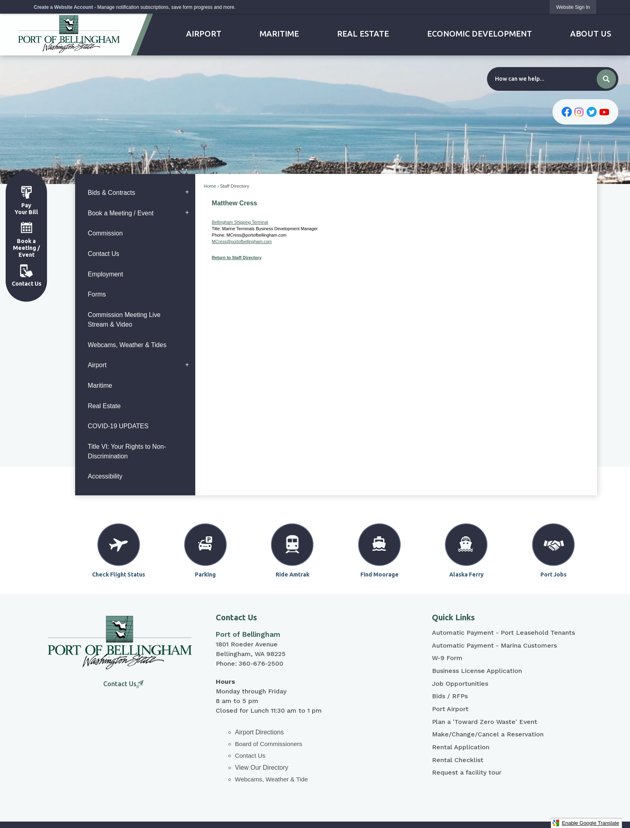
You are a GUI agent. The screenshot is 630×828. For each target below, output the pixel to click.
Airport (97, 365)
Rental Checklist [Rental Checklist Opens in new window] (457, 760)
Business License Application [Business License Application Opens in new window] (477, 671)
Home (210, 186)
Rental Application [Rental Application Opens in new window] (460, 747)
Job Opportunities (460, 683)
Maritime (100, 385)
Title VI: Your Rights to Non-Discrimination (127, 451)
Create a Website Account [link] (63, 7)
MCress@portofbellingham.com (242, 241)
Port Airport (450, 709)
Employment (105, 274)
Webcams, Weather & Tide (271, 779)
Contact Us (103, 253)
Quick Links (453, 617)
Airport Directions (259, 732)
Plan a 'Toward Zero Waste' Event (484, 722)
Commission (105, 233)
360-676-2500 (261, 663)
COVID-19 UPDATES (118, 426)
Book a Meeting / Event (120, 213)
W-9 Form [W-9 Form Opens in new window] (447, 658)
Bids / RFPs (450, 696)
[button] (606, 79)
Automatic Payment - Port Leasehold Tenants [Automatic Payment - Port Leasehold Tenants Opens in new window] (503, 632)
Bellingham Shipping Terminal (240, 222)
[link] (573, 7)
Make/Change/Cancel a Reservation (488, 734)
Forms (97, 294)
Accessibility (105, 476)
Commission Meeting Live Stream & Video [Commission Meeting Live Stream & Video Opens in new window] (124, 319)
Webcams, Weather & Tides (127, 344)
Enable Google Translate (585, 823)
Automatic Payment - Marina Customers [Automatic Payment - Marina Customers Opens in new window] (494, 645)
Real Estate (104, 406)
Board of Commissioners (268, 743)
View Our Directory (261, 767)
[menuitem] (204, 34)
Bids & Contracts (111, 192)
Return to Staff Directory (237, 257)
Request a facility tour (466, 772)
